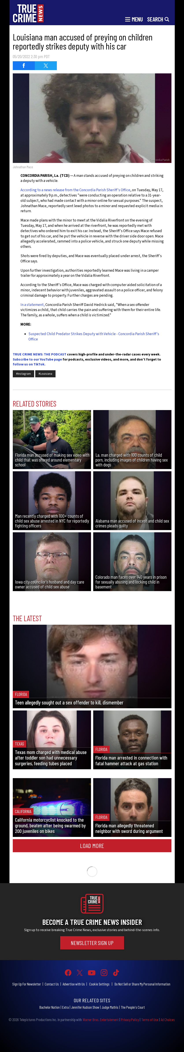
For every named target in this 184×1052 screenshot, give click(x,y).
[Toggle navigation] (134, 18)
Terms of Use (149, 1019)
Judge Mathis (110, 1007)
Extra (65, 1007)
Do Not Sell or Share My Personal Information (142, 984)
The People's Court (133, 1007)
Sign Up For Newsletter (26, 984)
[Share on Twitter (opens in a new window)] (46, 65)
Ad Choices (168, 1019)
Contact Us (52, 984)
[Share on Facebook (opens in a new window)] (24, 65)
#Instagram (23, 374)
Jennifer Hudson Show (85, 1007)
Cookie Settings (99, 984)
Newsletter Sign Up (92, 942)
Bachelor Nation (49, 1007)
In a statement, (32, 304)
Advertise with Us (74, 984)
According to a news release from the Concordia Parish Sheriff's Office (75, 190)
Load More (92, 845)
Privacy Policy (130, 1019)
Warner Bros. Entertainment (101, 1019)
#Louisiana (45, 374)
